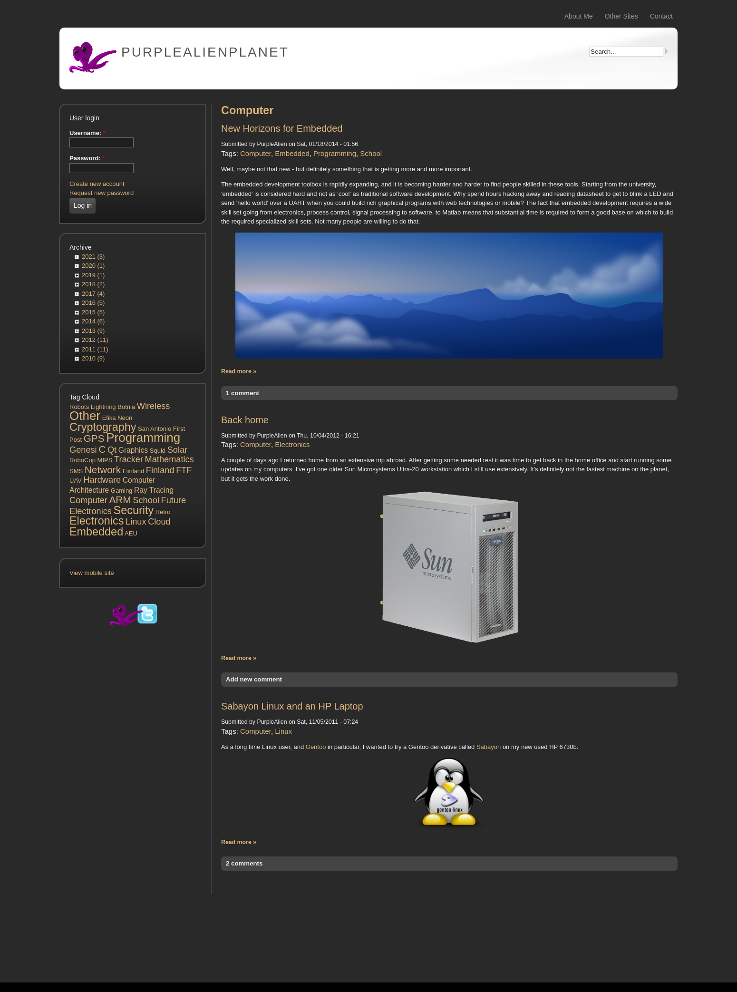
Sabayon (488, 746)
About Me (578, 16)
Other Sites (621, 16)
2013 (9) (93, 330)
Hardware (102, 480)
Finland (160, 470)
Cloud (159, 521)
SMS (76, 471)
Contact (661, 16)
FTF (184, 470)
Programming (143, 437)
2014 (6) (93, 321)
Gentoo (316, 746)
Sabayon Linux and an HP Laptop (292, 706)
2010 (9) (93, 358)
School (146, 500)
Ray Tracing (154, 490)
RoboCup (82, 460)
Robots (79, 406)
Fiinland (134, 471)
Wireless (153, 406)
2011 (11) (95, 349)
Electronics (96, 521)
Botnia (126, 406)
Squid (157, 450)
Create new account (97, 183)
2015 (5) (93, 312)
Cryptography (102, 427)
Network (103, 469)
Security (134, 510)
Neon (124, 417)
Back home (245, 420)
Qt (111, 450)
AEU (131, 533)
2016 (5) (93, 302)
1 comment (242, 393)
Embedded (96, 531)
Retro (163, 511)
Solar (177, 450)
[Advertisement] (133, 802)
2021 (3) (93, 256)
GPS (94, 438)
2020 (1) (93, 265)
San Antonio (154, 428)
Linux (136, 521)
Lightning (103, 406)
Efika (109, 417)
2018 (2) (93, 284)
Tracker (128, 459)
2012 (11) (95, 339)
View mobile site (91, 572)
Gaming (122, 490)
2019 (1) (93, 275)
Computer (88, 500)
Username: (87, 132)
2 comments (244, 863)
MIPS (105, 460)
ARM (120, 499)
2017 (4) (93, 293)
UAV (75, 480)
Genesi (83, 450)
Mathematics (169, 459)
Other (84, 415)
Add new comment (254, 679)
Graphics (133, 450)
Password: (87, 158)
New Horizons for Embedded (281, 128)
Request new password (101, 192)
